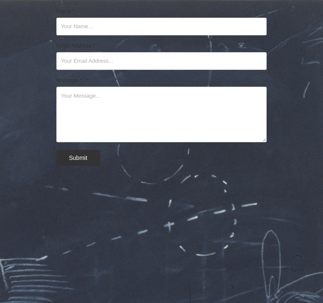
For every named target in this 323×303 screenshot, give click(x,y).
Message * (69, 80)
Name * (65, 11)
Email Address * (75, 46)
